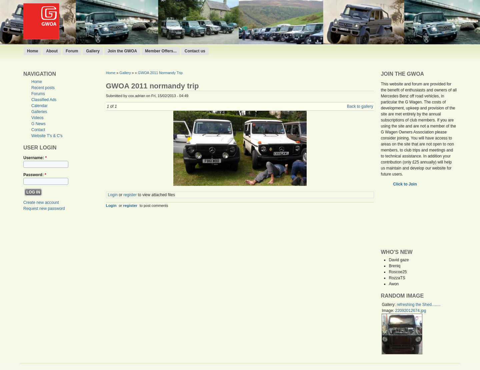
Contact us (195, 51)
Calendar (39, 105)
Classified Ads (43, 99)
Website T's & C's (47, 135)
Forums (38, 93)
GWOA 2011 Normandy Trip (160, 73)
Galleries (39, 111)
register (130, 195)
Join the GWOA (122, 51)
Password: (34, 174)
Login (113, 195)
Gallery (93, 51)
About (52, 51)
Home (32, 51)
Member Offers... (161, 51)
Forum (72, 51)
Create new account (41, 202)
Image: (388, 310)
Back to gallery (360, 106)
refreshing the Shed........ (418, 304)
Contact (38, 129)
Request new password (44, 208)
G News (38, 123)
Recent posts (43, 87)
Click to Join (405, 184)
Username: (35, 157)
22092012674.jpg (410, 310)
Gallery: (389, 304)
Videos (37, 117)
